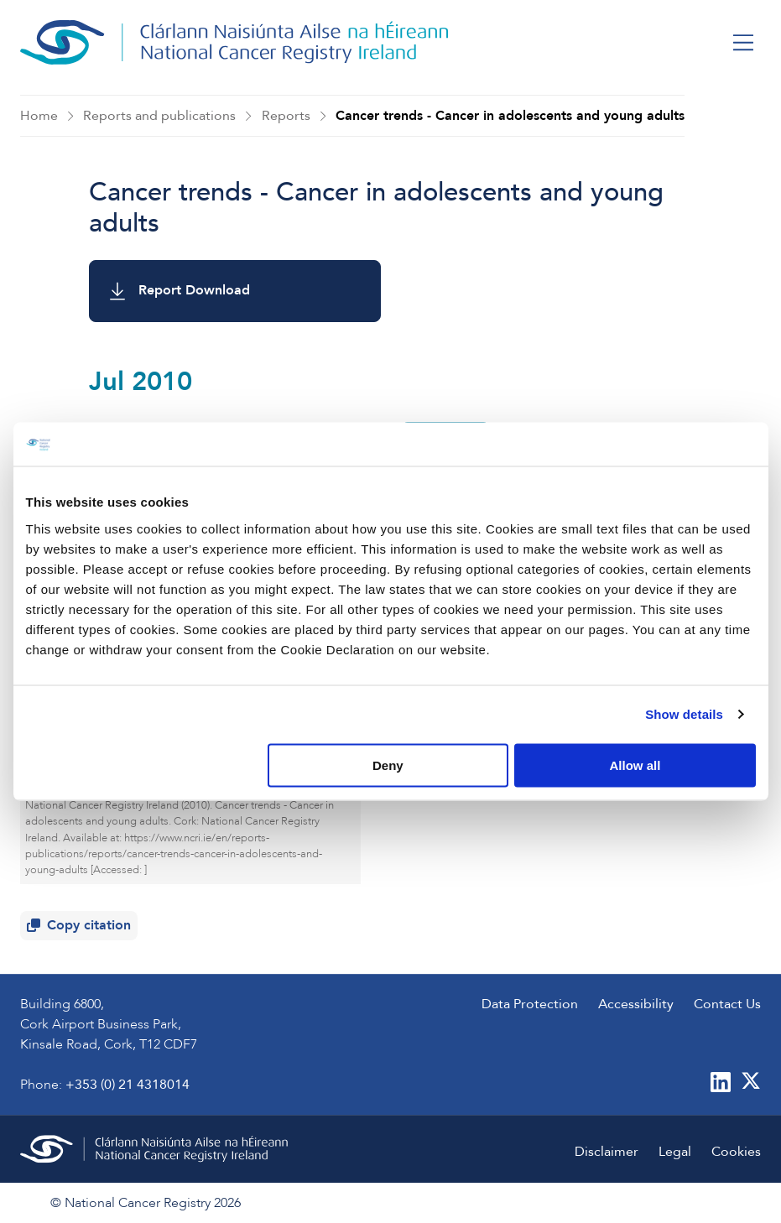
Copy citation (82, 928)
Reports (286, 116)
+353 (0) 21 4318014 (127, 1084)
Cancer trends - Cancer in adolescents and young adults (510, 116)
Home (39, 116)
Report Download (180, 291)
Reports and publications (159, 116)
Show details (684, 714)
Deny (388, 764)
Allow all (635, 764)
